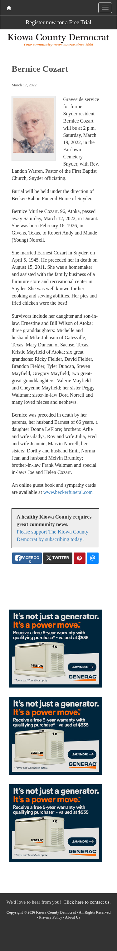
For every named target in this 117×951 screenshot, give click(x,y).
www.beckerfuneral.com (68, 492)
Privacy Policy (50, 917)
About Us (72, 917)
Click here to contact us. (86, 902)
